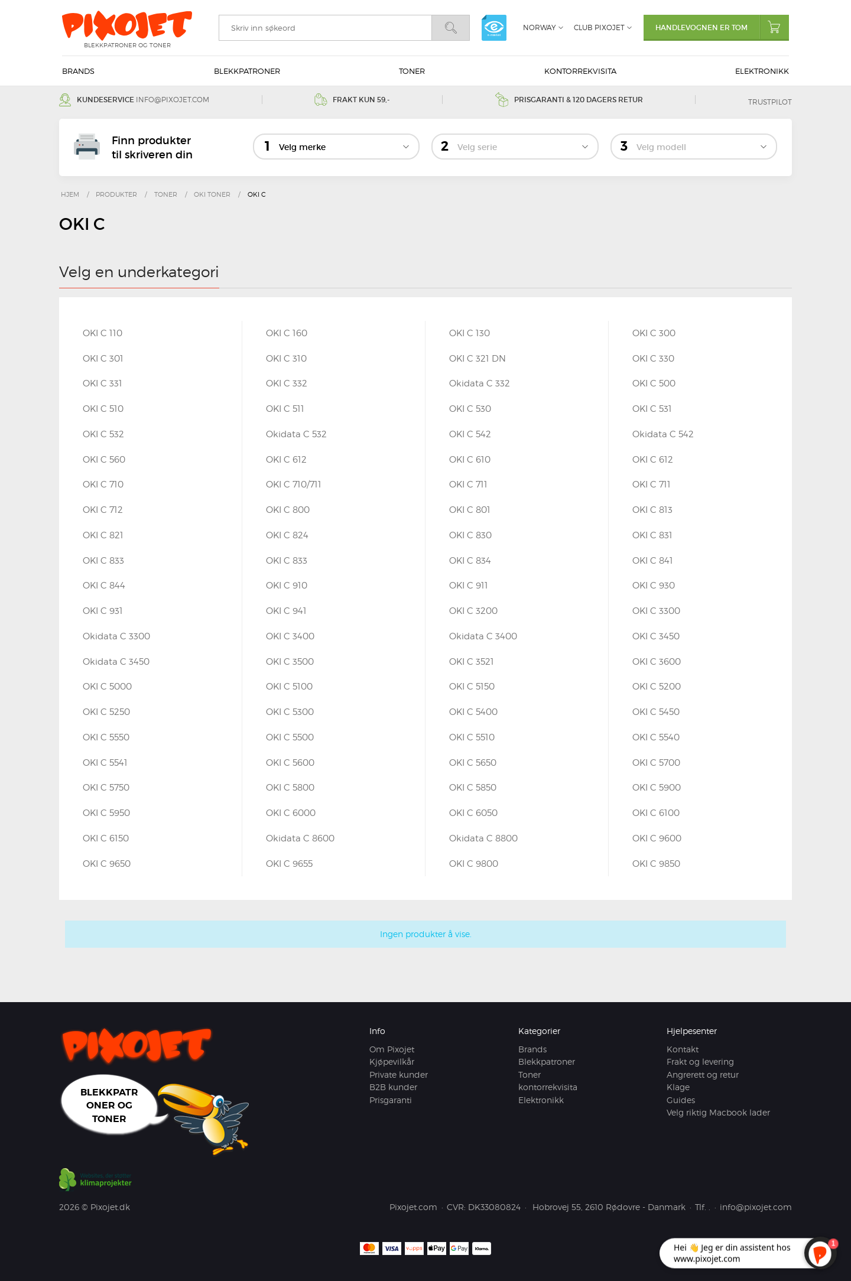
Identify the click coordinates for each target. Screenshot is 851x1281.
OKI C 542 (470, 434)
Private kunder (398, 1074)
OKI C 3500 (290, 661)
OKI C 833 (103, 560)
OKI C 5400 (473, 712)
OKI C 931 (103, 611)
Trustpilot (770, 101)
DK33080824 (494, 1207)
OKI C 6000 (291, 813)
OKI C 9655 (289, 864)
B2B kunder (393, 1087)
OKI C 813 (652, 510)
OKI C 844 (104, 585)
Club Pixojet (599, 27)
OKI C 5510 (472, 737)
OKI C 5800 (290, 787)
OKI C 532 (103, 434)
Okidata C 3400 (483, 636)
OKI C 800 (288, 510)
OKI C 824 (287, 535)
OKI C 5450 (656, 712)
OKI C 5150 (472, 686)
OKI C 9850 (656, 864)
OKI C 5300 (290, 712)
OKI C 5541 (105, 762)
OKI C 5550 (106, 737)
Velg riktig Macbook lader (718, 1112)
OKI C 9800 (473, 864)
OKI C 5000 (107, 686)
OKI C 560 (104, 459)
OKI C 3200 (473, 611)
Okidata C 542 (663, 434)
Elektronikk (762, 71)
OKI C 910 (286, 585)
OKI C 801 (470, 510)
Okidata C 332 (479, 383)
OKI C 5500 (290, 737)
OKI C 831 (652, 535)
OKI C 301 (103, 358)
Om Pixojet (391, 1049)
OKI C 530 (470, 409)
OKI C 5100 (289, 686)
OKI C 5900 (656, 787)
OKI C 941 (286, 611)
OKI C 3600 (656, 661)
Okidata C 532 (296, 434)
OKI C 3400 (290, 636)
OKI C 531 (652, 409)
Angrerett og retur (703, 1074)
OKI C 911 (468, 585)
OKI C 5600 (290, 762)
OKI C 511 (285, 409)
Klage (678, 1087)
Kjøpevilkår (391, 1061)
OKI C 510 (103, 409)
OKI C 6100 (656, 813)
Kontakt (683, 1049)
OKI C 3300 (656, 611)
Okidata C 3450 (116, 661)
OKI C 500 (653, 383)
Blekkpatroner (247, 71)
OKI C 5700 (656, 762)
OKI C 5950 (106, 813)
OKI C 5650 (472, 762)
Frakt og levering (700, 1061)
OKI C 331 (102, 383)
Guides (681, 1100)
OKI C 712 (103, 510)
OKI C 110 (102, 333)
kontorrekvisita (580, 71)
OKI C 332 (286, 383)
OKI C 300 (653, 333)
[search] (325, 28)
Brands (78, 71)
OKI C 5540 (656, 737)
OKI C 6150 (106, 838)
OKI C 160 (286, 333)
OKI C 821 (103, 535)
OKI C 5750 (106, 787)
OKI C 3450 (656, 636)
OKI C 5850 (472, 787)
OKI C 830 (470, 535)
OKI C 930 (653, 585)
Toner (412, 71)
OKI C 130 (469, 333)
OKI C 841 (652, 560)
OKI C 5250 (106, 712)
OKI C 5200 (656, 686)
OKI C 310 (286, 358)
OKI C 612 (286, 459)
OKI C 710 (103, 484)
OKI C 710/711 (293, 484)
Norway (539, 27)
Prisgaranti (390, 1100)
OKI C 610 (470, 459)
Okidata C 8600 (300, 838)
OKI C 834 (470, 560)
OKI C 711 (468, 484)
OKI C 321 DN (477, 358)
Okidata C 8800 (483, 838)
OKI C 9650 (107, 864)
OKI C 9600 (656, 838)
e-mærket (494, 28)
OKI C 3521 (471, 661)
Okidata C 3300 (116, 636)
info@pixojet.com (172, 99)
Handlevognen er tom (722, 27)
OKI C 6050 (473, 813)
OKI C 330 (653, 358)
